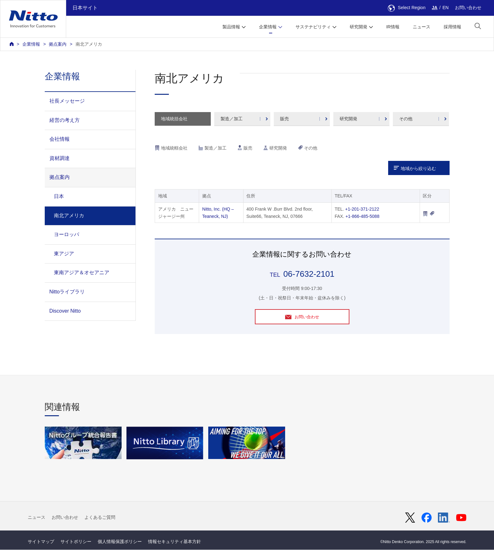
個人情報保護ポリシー (120, 541)
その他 (405, 118)
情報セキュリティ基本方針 (174, 541)
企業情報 (31, 44)
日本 (59, 196)
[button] (477, 26)
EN (445, 7)
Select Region (407, 7)
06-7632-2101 (308, 274)
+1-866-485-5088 (362, 216)
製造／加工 (232, 118)
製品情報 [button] (231, 26)
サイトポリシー (75, 541)
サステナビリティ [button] (313, 26)
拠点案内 (57, 44)
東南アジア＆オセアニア (81, 272)
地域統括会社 (174, 118)
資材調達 (59, 158)
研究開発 (348, 118)
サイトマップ (41, 541)
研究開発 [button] (358, 26)
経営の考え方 (64, 120)
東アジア (64, 253)
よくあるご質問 (99, 517)
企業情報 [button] (268, 26)
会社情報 (59, 139)
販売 (284, 118)
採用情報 (452, 26)
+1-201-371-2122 (362, 209)
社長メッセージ (67, 101)
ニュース (421, 26)
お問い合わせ (468, 7)
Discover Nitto (65, 311)
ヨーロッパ (66, 234)
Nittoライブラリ (67, 291)
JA (435, 7)
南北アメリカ (89, 44)
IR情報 (392, 26)
